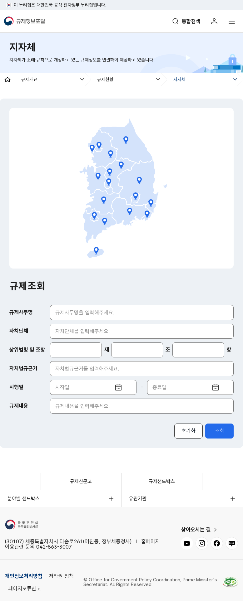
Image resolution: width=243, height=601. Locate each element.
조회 (219, 431)
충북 (121, 165)
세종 (109, 172)
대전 (108, 182)
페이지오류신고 (24, 588)
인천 (92, 148)
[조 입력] (137, 349)
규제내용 (18, 406)
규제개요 (29, 79)
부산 (147, 214)
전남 (104, 221)
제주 (96, 250)
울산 (151, 203)
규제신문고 (81, 481)
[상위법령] (76, 349)
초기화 (188, 431)
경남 (129, 211)
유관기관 (137, 499)
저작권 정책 (61, 576)
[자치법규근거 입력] (142, 368)
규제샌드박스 (162, 481)
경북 (139, 180)
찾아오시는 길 (196, 529)
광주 (94, 216)
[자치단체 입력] (142, 331)
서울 (99, 145)
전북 (104, 200)
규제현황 (105, 79)
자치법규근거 (23, 368)
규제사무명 (21, 312)
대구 (135, 196)
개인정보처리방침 (23, 576)
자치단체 (18, 331)
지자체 (179, 79)
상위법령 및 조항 (27, 350)
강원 (126, 140)
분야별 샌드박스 (23, 499)
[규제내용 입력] (142, 406)
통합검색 (191, 21)
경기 (110, 154)
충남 (98, 176)
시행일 (16, 387)
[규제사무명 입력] (142, 312)
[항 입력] (198, 349)
